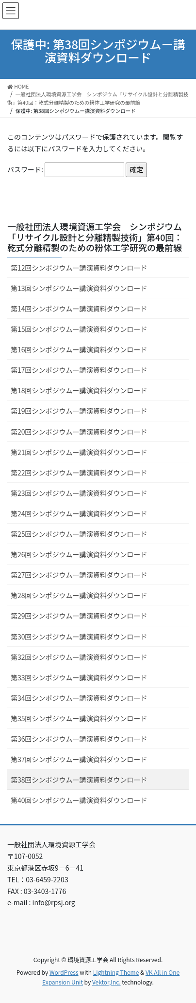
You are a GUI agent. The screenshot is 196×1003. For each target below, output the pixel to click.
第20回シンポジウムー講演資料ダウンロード (79, 432)
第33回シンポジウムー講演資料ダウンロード (79, 677)
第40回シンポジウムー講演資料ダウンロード (79, 800)
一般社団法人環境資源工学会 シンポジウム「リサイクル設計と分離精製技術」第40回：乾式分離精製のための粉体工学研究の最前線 (95, 237)
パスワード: (65, 170)
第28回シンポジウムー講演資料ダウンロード (79, 595)
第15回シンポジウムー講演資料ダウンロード (79, 329)
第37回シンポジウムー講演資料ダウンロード (79, 759)
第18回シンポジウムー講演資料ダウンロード (79, 390)
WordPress (64, 972)
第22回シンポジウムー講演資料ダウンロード (79, 472)
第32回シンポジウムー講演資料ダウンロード (79, 657)
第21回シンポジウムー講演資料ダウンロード (79, 452)
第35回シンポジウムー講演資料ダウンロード (79, 718)
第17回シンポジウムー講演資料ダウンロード (79, 370)
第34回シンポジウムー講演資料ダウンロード (79, 698)
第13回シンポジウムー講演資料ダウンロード (79, 288)
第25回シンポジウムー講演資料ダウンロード (79, 534)
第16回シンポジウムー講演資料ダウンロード (79, 349)
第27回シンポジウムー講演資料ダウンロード (79, 575)
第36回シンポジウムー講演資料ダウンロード (79, 739)
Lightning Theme (116, 972)
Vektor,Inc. (106, 982)
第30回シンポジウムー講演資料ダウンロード (79, 636)
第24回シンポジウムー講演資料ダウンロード (79, 513)
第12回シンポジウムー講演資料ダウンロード (79, 268)
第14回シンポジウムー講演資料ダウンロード (79, 308)
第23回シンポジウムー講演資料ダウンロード (79, 493)
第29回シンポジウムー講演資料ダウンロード (79, 615)
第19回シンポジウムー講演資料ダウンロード (79, 411)
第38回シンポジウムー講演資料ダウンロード (79, 779)
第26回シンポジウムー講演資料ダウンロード (79, 554)
